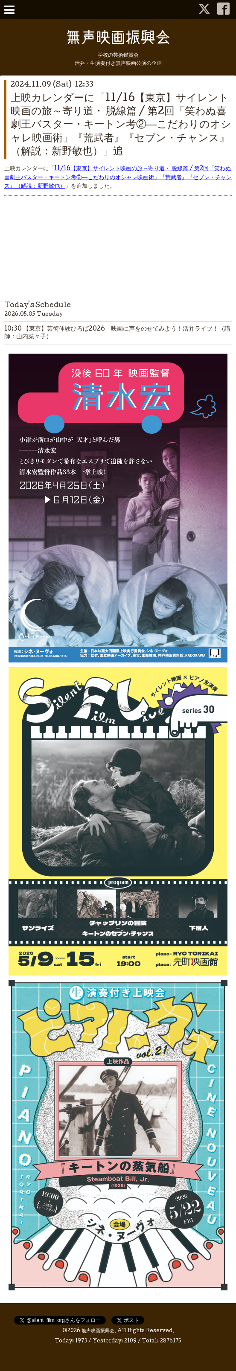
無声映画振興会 (98, 1331)
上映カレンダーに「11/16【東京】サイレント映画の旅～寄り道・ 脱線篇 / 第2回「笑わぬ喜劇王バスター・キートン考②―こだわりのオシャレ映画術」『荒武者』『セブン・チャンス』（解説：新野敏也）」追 (121, 125)
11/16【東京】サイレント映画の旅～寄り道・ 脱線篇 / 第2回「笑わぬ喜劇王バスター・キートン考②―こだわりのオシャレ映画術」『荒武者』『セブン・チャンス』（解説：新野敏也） (118, 178)
